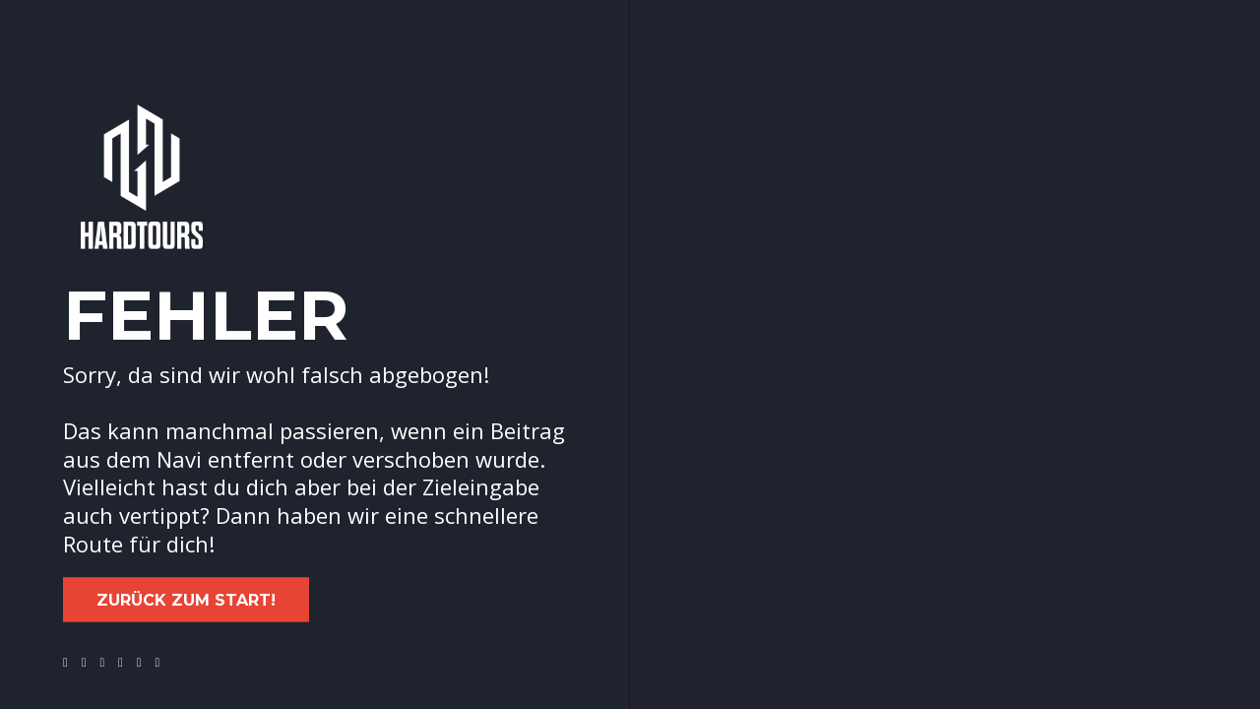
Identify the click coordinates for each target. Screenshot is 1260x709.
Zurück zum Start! (186, 600)
